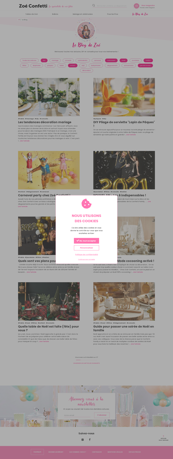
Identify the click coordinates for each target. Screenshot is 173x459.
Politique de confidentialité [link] (86, 254)
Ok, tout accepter (86, 241)
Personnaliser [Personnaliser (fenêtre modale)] (86, 247)
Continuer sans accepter (86, 259)
